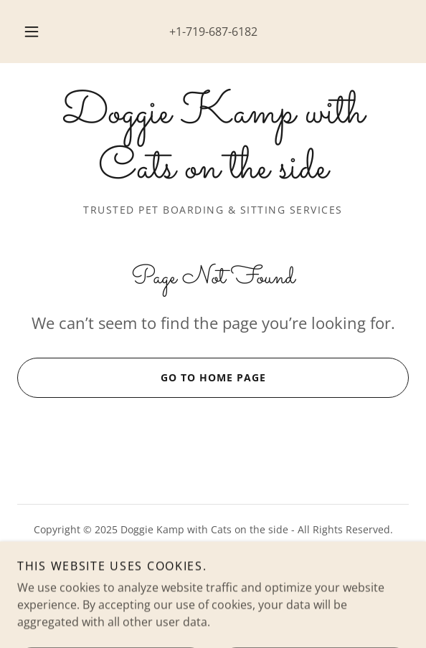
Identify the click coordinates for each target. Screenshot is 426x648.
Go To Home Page (141, 378)
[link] (213, 141)
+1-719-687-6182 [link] (213, 31)
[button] (35, 31)
